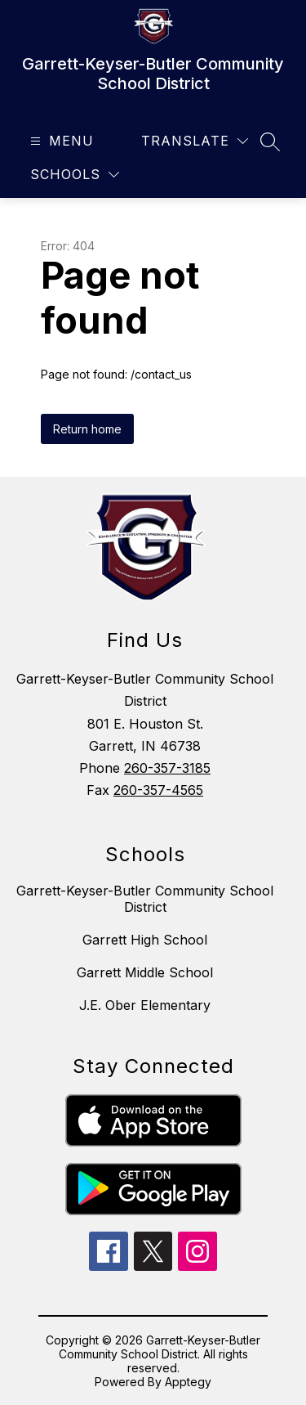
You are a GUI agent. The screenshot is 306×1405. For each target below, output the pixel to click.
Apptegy (188, 1382)
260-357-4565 (158, 790)
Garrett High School (144, 939)
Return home (87, 429)
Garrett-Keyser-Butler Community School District (144, 898)
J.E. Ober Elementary (145, 1005)
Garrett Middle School (145, 972)
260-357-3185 (167, 768)
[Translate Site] (194, 141)
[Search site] (270, 141)
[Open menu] (60, 141)
